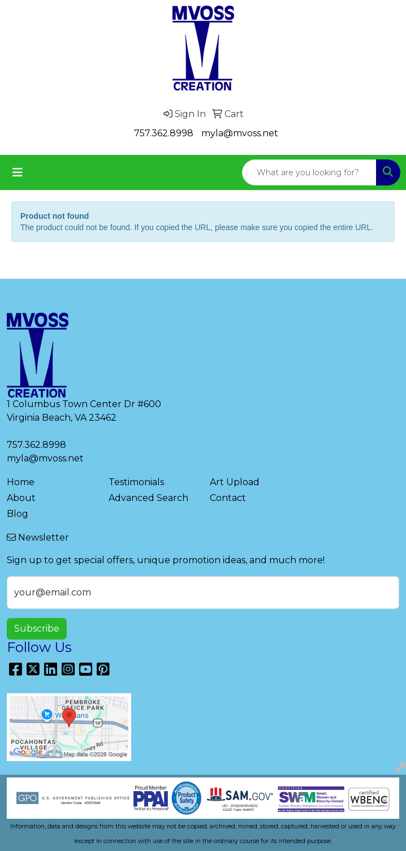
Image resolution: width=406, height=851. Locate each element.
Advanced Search (148, 498)
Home (20, 482)
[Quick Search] (309, 172)
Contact (228, 498)
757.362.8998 (163, 133)
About (21, 498)
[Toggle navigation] (17, 172)
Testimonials (136, 482)
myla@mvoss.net (239, 133)
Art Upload (235, 482)
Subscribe (36, 628)
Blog (17, 513)
